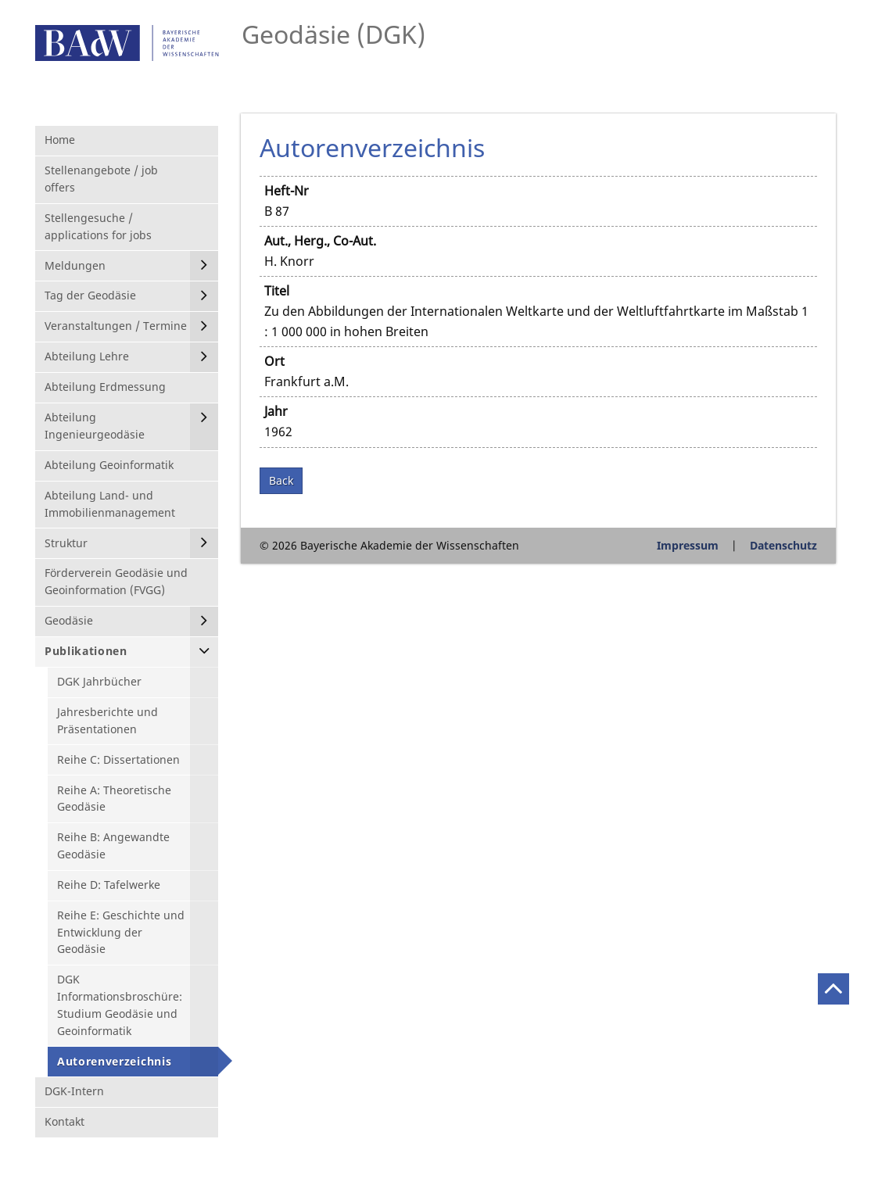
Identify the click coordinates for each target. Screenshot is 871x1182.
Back (281, 480)
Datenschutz (783, 545)
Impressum (688, 545)
